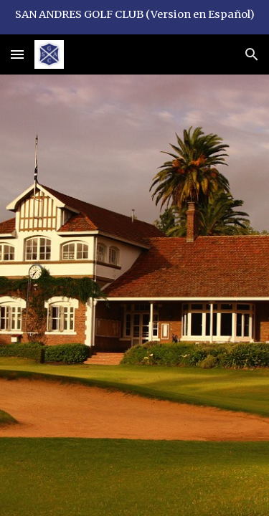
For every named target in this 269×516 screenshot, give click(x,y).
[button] (17, 54)
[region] (134, 17)
